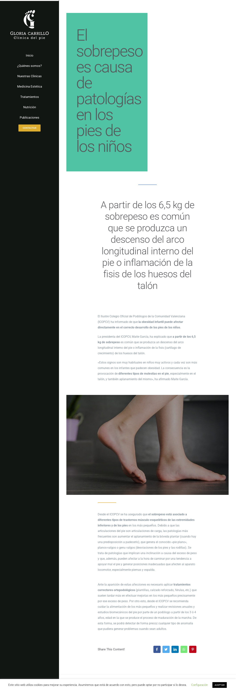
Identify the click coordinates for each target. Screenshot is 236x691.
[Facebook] (157, 649)
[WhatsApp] (184, 649)
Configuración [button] (199, 685)
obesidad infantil (153, 322)
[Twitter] (166, 649)
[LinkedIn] (175, 649)
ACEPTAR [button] (220, 685)
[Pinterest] (192, 649)
